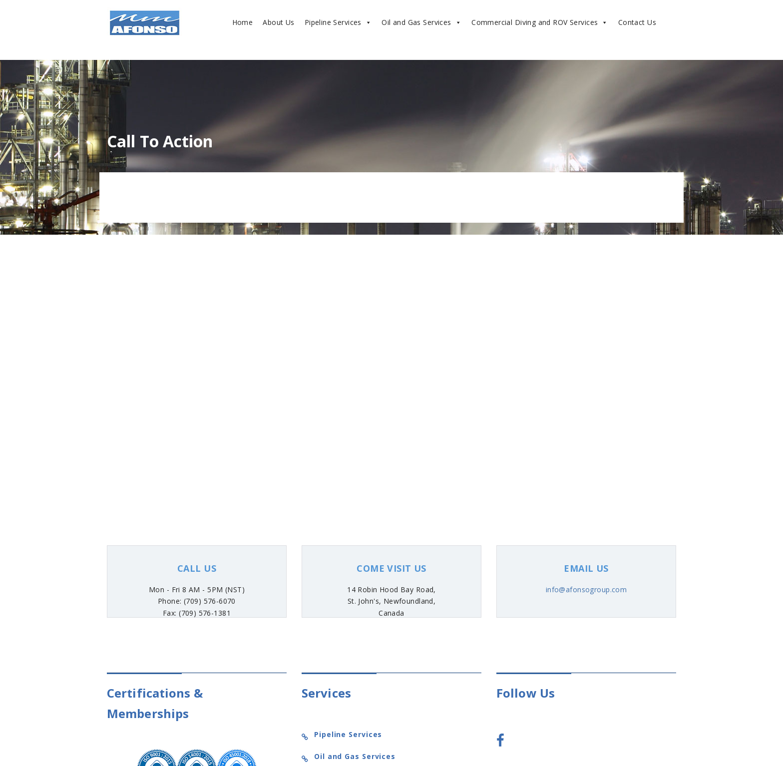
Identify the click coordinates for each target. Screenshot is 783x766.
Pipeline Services (338, 22)
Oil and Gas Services (421, 22)
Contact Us (637, 22)
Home (242, 22)
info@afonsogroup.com (586, 589)
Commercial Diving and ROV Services (539, 22)
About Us (278, 22)
